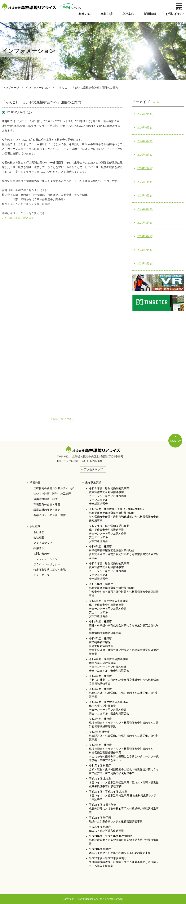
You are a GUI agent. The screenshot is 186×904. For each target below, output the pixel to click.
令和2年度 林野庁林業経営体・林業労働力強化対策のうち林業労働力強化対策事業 (124, 736)
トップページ (11, 87)
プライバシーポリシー (46, 564)
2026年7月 (145, 114)
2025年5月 (145, 222)
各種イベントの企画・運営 (49, 515)
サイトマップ (41, 575)
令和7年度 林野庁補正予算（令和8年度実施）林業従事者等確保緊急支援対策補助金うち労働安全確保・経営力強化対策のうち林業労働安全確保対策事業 (124, 515)
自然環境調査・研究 (45, 499)
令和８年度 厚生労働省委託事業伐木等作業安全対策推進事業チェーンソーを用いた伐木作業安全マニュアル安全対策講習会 (109, 496)
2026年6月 (145, 127)
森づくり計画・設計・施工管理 (52, 493)
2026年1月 (145, 182)
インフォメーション (38, 87)
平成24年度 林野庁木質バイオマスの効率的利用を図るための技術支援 (120, 851)
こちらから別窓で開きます (18, 217)
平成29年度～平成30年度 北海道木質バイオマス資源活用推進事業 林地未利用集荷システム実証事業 (123, 795)
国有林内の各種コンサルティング (53, 488)
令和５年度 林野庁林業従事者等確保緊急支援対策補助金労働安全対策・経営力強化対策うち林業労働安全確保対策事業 (124, 590)
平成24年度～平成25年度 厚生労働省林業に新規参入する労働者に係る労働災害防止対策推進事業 (124, 840)
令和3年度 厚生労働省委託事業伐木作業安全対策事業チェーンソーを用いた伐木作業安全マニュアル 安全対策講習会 (109, 708)
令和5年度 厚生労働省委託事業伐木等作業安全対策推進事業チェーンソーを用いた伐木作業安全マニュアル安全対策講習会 (108, 609)
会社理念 (38, 532)
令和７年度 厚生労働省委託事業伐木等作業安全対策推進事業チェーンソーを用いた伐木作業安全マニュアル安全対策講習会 (109, 533)
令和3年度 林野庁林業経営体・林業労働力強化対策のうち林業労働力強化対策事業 (124, 693)
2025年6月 (145, 209)
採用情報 (150, 14)
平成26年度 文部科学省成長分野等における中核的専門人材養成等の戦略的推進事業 (124, 808)
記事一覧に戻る (62, 419)
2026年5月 (145, 141)
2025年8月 (145, 195)
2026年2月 (145, 168)
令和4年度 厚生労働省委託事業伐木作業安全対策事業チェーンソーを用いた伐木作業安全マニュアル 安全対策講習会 (109, 665)
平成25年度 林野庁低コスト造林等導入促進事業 (106, 828)
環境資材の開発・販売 (46, 509)
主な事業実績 (93, 482)
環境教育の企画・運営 (46, 504)
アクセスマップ (42, 543)
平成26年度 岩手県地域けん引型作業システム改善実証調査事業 (116, 819)
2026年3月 (145, 154)
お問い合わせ (175, 14)
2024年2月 (145, 263)
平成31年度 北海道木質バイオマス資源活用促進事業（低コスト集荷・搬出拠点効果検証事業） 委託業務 (124, 782)
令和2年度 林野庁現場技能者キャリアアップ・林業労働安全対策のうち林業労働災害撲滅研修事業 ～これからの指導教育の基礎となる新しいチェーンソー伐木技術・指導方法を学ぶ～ (124, 753)
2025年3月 (145, 236)
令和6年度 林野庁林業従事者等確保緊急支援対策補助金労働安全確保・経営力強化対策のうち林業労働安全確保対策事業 (124, 552)
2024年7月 (145, 250)
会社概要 (38, 537)
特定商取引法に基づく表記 (49, 569)
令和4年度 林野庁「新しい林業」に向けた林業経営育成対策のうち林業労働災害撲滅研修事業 (124, 680)
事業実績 (106, 14)
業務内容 (84, 14)
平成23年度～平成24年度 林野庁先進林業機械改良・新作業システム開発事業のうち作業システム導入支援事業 (124, 862)
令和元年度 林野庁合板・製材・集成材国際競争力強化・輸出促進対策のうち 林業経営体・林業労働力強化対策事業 (124, 769)
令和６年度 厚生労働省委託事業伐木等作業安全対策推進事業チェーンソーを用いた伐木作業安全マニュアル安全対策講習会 (109, 571)
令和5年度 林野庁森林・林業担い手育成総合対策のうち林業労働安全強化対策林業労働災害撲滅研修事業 (124, 627)
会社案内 (128, 14)
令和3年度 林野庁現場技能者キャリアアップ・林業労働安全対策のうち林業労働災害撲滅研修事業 (124, 722)
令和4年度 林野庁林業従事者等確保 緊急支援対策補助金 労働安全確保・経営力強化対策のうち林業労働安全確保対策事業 (124, 646)
